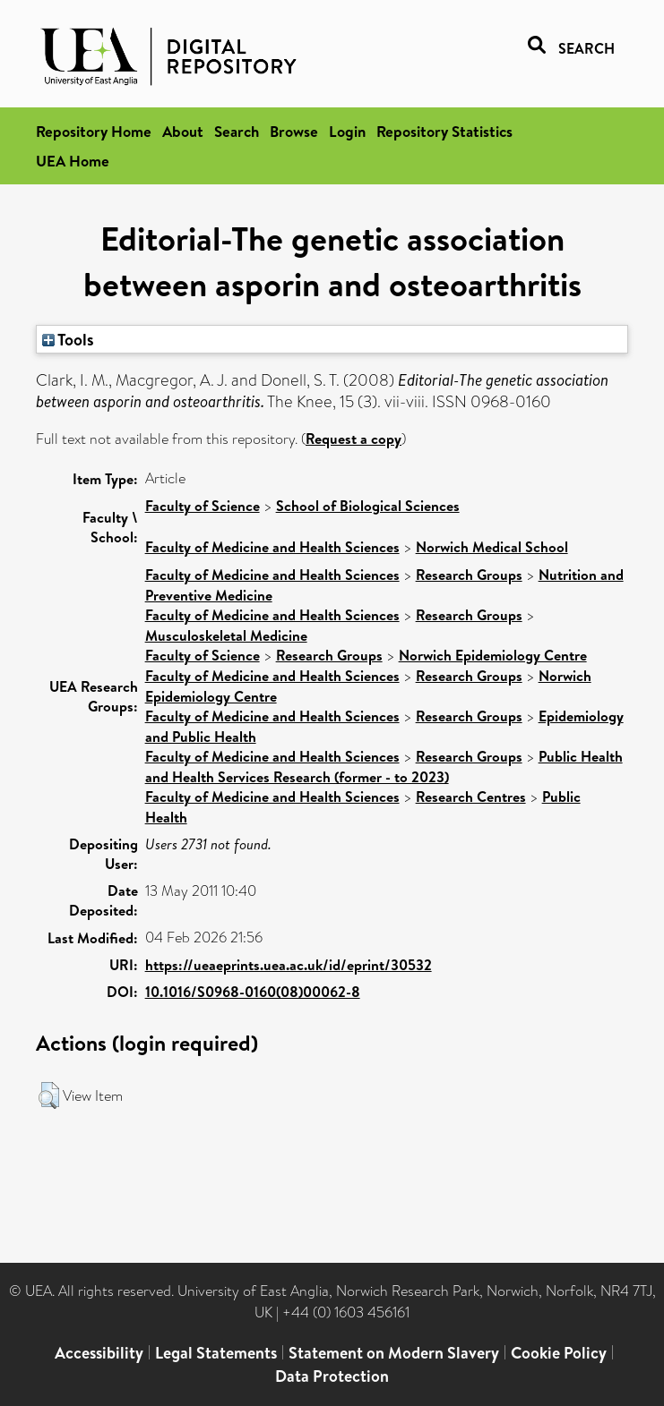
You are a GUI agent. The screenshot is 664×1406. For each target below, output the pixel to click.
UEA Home (72, 160)
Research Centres (471, 796)
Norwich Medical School (492, 547)
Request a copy (353, 438)
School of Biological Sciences (368, 506)
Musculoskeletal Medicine (226, 635)
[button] (49, 1095)
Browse (294, 131)
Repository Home (93, 131)
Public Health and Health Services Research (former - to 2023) (384, 766)
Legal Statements (216, 1353)
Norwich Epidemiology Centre (493, 655)
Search (236, 131)
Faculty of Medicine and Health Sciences (272, 547)
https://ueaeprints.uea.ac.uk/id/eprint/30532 (288, 965)
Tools (68, 339)
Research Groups (469, 574)
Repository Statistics (444, 131)
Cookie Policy (559, 1353)
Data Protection (332, 1376)
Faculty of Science (202, 506)
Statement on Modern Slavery (394, 1353)
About (182, 131)
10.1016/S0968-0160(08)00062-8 (252, 991)
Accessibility (99, 1353)
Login (347, 131)
